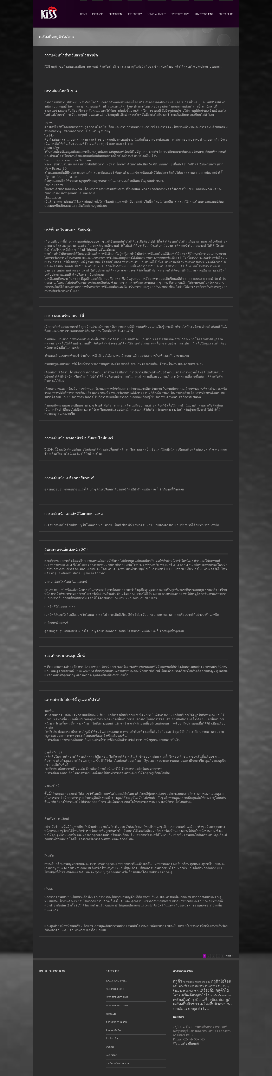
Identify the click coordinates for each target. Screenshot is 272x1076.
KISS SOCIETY (135, 14)
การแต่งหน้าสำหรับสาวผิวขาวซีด (71, 55)
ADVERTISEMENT (203, 14)
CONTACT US (226, 14)
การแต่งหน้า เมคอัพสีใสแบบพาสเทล (73, 514)
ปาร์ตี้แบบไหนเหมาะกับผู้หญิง (68, 230)
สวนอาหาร (192, 990)
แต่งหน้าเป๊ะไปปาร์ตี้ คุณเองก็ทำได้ (72, 699)
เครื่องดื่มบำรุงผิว (187, 999)
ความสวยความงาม (116, 1022)
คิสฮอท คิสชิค (113, 1030)
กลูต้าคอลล (188, 981)
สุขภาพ (110, 1046)
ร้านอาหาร (179, 990)
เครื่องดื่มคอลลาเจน (222, 995)
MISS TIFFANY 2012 (117, 997)
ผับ (197, 986)
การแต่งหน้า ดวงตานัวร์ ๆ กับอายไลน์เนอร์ (78, 438)
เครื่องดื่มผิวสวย (213, 1004)
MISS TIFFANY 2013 (117, 1005)
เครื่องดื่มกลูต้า (190, 1043)
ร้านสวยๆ (223, 986)
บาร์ (192, 986)
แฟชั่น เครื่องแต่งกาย (117, 1063)
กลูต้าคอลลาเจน (202, 981)
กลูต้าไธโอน (221, 981)
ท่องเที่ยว (184, 986)
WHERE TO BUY (180, 14)
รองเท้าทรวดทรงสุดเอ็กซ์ (64, 655)
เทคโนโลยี (111, 1055)
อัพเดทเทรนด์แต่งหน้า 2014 (66, 549)
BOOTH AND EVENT (117, 980)
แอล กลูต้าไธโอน (196, 1008)
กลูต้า (177, 981)
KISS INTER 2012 (115, 989)
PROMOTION (115, 14)
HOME (83, 14)
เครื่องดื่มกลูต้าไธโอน (196, 995)
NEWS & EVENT (157, 14)
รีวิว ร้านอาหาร (208, 986)
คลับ (175, 986)
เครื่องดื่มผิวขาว (186, 1004)
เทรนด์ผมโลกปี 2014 (60, 91)
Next (228, 955)
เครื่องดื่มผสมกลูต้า (216, 999)
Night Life (111, 1013)
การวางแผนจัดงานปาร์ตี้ (64, 315)
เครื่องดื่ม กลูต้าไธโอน (201, 992)
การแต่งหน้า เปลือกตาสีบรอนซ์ (69, 478)
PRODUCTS (97, 14)
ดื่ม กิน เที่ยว (112, 1038)
